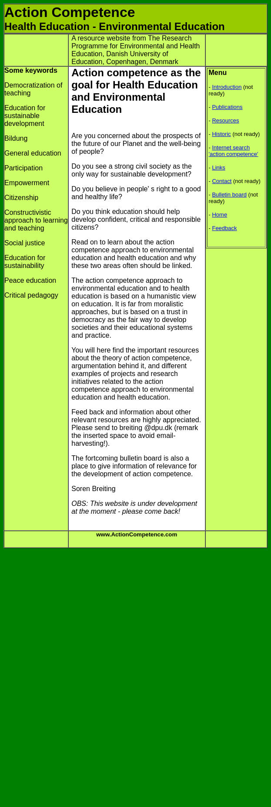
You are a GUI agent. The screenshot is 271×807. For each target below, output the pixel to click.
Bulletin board (229, 194)
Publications (227, 107)
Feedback (224, 228)
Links (218, 167)
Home (219, 214)
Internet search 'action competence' (233, 150)
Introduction (226, 87)
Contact (221, 181)
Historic (221, 134)
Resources (225, 120)
